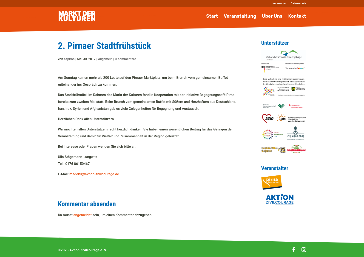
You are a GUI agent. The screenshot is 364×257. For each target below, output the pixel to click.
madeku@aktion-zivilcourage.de (94, 174)
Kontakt (297, 16)
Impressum (280, 3)
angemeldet (82, 215)
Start (212, 16)
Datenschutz (298, 3)
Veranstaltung (240, 16)
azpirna (69, 59)
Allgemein (105, 59)
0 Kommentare (125, 59)
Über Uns (272, 16)
